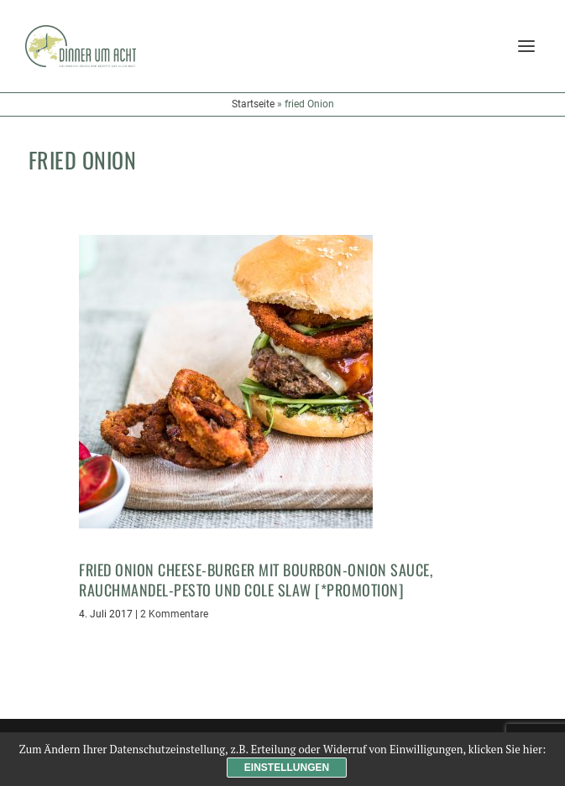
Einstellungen (286, 767)
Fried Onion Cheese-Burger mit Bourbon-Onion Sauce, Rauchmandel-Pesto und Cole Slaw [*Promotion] (255, 579)
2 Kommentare (174, 614)
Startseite (253, 104)
